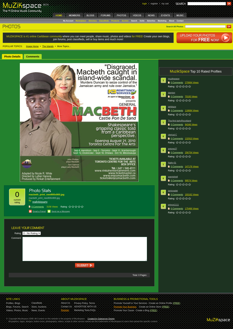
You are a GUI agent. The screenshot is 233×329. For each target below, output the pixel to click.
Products (115, 21)
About (171, 21)
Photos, (17, 310)
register (154, 3)
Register (65, 310)
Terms (92, 303)
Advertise (151, 21)
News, (34, 310)
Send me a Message (61, 211)
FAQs (93, 310)
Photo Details (12, 56)
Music (25, 310)
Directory (93, 21)
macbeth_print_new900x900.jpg (46, 194)
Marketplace (81, 21)
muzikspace (173, 78)
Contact (180, 21)
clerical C (172, 134)
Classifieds (104, 21)
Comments (32, 56)
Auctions (42, 307)
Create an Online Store (150, 307)
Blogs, (9, 307)
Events (41, 310)
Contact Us (66, 306)
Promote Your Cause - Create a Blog (131, 310)
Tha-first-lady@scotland (179, 120)
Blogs (17, 303)
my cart (165, 3)
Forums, (17, 307)
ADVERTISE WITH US (85, 306)
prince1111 (173, 205)
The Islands (48, 46)
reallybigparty (40, 201)
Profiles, (10, 303)
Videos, (9, 310)
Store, (34, 307)
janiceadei (173, 191)
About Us (65, 303)
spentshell (173, 177)
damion (171, 92)
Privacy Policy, (81, 303)
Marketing (162, 21)
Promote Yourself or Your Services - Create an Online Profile (143, 303)
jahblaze (172, 106)
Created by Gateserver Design (101, 319)
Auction (125, 21)
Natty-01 (172, 162)
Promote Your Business (125, 307)
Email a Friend (39, 211)
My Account (68, 21)
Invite (142, 21)
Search (134, 21)
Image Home (32, 46)
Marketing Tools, (82, 310)
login (144, 3)
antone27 (172, 148)
